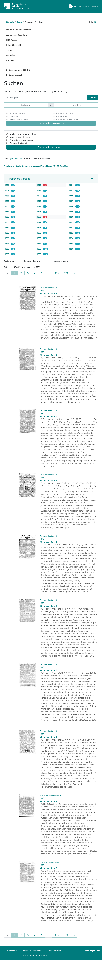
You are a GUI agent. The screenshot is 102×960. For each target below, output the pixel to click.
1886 (71, 195)
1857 (7, 190)
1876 (39, 217)
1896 (71, 249)
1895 (71, 243)
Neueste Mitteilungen (20, 137)
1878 (39, 227)
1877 (39, 222)
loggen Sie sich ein (15, 159)
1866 (7, 238)
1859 (7, 201)
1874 (39, 206)
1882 (39, 249)
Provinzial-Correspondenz (21, 140)
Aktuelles (10, 55)
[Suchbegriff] (45, 97)
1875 (39, 211)
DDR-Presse (11, 40)
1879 (39, 233)
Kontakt (10, 60)
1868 (7, 249)
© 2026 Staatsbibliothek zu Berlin (34, 955)
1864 (7, 227)
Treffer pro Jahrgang (19, 178)
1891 (71, 222)
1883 (39, 254)
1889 (71, 211)
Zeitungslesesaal (14, 75)
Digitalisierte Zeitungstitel (18, 29)
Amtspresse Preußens (16, 35)
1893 (71, 233)
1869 (7, 254)
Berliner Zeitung (17, 113)
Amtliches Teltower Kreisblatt (23, 134)
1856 (7, 185)
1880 (39, 238)
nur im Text (61, 116)
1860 (7, 206)
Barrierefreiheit (55, 950)
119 (57, 273)
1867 (7, 243)
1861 (7, 211)
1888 (71, 206)
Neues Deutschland (19, 119)
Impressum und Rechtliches (33, 950)
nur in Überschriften (65, 113)
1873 (39, 201)
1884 (71, 185)
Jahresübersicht (13, 45)
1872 (39, 195)
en (95, 22)
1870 (39, 185)
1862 (7, 217)
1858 (7, 195)
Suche (19, 22)
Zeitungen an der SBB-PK (18, 70)
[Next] (74, 273)
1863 (7, 222)
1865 (7, 233)
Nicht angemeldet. (92, 950)
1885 (71, 190)
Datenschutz (12, 950)
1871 (39, 190)
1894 (71, 238)
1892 (71, 227)
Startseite (10, 22)
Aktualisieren (61, 260)
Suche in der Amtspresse (51, 147)
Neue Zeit (14, 116)
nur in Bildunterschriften (67, 119)
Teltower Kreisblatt (18, 143)
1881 (39, 243)
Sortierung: (9, 261)
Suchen (92, 97)
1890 (71, 217)
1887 (71, 201)
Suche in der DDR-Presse (51, 123)
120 (66, 273)
